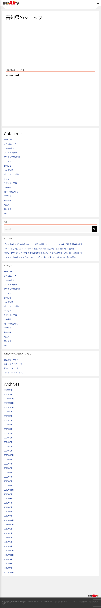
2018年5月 (8, 533)
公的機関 (7, 187)
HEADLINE (8, 140)
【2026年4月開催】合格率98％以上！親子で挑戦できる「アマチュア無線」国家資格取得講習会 (43, 244)
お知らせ (7, 166)
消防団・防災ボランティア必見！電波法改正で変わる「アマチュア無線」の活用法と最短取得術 (43, 253)
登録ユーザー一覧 (11, 368)
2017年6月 (8, 564)
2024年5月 (8, 442)
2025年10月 (9, 407)
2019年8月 (8, 499)
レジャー (7, 179)
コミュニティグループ (13, 364)
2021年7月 (8, 472)
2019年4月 (8, 516)
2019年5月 (8, 512)
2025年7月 (8, 416)
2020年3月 (8, 481)
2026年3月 (8, 390)
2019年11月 (9, 490)
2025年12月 (9, 399)
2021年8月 (8, 468)
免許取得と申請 (10, 183)
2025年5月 (8, 425)
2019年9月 (8, 494)
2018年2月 (8, 542)
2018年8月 (8, 529)
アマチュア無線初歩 (12, 157)
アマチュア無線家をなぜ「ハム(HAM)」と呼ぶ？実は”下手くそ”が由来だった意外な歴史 (40, 257)
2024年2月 (8, 451)
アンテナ (7, 161)
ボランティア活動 (11, 174)
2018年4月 (8, 538)
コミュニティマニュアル (14, 373)
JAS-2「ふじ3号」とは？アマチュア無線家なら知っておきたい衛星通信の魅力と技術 (39, 249)
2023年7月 (8, 464)
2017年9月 (8, 559)
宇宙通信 (7, 196)
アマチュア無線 (10, 153)
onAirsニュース (10, 144)
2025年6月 (8, 420)
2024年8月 (8, 433)
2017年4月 (8, 568)
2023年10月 (9, 455)
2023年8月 (8, 459)
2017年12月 (9, 551)
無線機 (6, 205)
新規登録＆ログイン (12, 360)
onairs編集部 (9, 148)
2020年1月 (8, 486)
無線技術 (7, 200)
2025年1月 (8, 429)
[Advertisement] (50, 44)
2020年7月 (8, 477)
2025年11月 (9, 403)
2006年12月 (9, 572)
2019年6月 (8, 507)
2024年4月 (8, 446)
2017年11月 (9, 555)
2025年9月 (8, 412)
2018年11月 (9, 520)
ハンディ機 (8, 170)
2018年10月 (9, 525)
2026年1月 (8, 394)
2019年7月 (8, 503)
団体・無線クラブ (11, 192)
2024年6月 (8, 438)
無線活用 (7, 209)
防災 (6, 213)
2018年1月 (8, 546)
